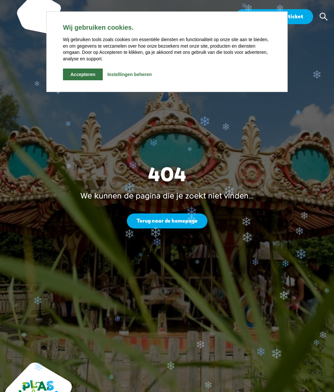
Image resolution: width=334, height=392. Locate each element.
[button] (323, 17)
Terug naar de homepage (167, 220)
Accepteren (82, 74)
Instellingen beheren (129, 74)
